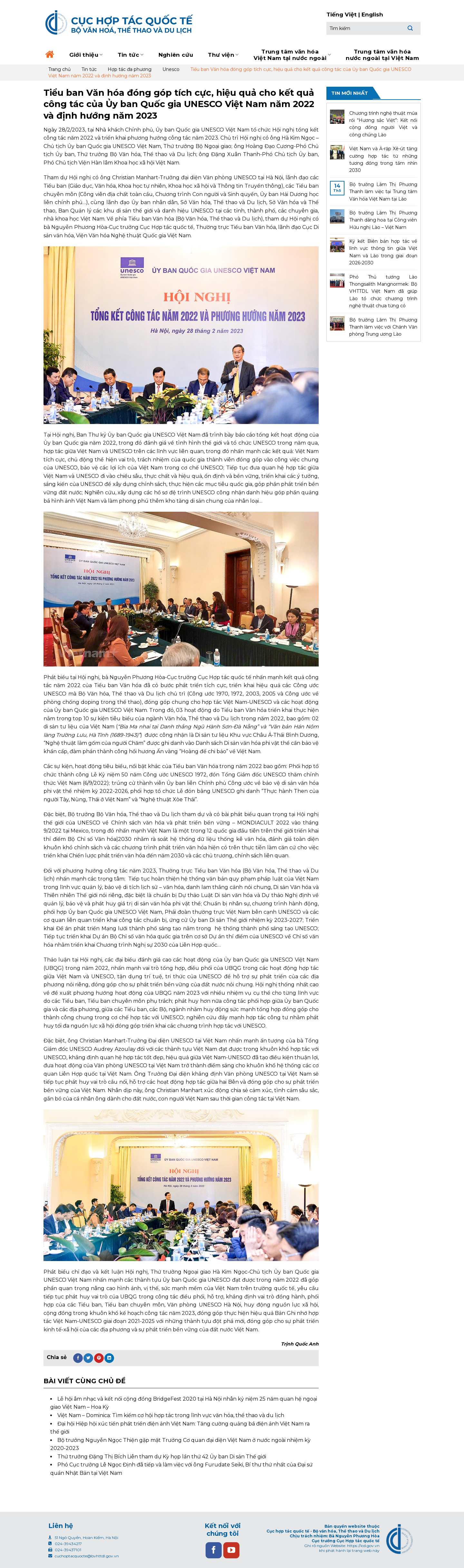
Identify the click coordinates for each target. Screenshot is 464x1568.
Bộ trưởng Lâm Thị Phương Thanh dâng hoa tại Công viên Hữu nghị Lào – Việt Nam (383, 220)
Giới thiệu (86, 55)
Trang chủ (59, 69)
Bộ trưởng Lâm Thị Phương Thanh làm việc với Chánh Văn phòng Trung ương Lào (383, 327)
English (372, 14)
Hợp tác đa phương (129, 69)
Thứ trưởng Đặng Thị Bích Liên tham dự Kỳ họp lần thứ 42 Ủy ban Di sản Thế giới (161, 1457)
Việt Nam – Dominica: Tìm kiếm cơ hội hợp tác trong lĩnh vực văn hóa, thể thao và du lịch (170, 1415)
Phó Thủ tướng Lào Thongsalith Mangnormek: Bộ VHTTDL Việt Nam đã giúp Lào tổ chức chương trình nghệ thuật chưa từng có (383, 291)
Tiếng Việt (341, 14)
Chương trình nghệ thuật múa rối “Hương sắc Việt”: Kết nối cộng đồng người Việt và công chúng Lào (383, 124)
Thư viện (223, 55)
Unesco (170, 69)
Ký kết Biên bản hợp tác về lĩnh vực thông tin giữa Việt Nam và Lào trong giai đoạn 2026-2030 (383, 252)
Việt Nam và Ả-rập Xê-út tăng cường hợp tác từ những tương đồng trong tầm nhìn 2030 (383, 159)
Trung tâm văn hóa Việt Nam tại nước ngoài (292, 54)
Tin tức (131, 55)
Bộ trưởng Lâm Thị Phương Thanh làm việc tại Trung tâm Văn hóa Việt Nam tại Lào (383, 192)
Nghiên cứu (176, 55)
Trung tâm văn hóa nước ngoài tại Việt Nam (382, 54)
